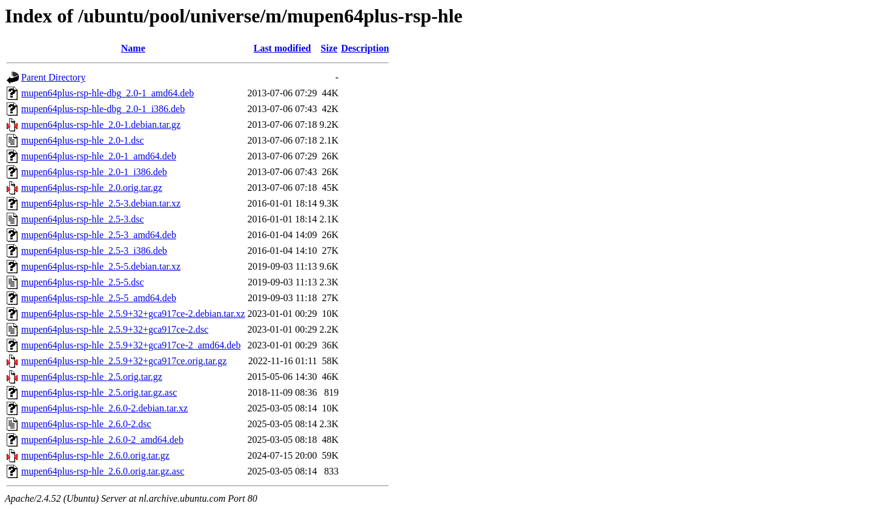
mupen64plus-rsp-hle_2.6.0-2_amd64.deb (102, 439)
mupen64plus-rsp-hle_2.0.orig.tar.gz (91, 187)
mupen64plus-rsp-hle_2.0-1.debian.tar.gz (100, 124)
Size (329, 48)
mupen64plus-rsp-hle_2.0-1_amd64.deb (98, 156)
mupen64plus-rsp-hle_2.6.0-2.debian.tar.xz (104, 408)
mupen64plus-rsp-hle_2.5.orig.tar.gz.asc (99, 392)
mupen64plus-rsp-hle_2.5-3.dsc (82, 219)
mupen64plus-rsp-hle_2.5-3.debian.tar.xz (100, 203)
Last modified (282, 48)
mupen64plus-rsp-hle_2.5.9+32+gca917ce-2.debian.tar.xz (133, 313)
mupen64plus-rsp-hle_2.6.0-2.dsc (86, 424)
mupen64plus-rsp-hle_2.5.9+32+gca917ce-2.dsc (114, 329)
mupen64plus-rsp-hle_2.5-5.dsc (82, 282)
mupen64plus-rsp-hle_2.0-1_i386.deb (94, 172)
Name (133, 48)
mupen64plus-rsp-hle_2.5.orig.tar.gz (91, 376)
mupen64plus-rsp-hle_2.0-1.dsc (82, 140)
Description (365, 48)
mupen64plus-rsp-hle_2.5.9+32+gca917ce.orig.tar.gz (123, 361)
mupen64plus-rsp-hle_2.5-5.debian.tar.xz (100, 266)
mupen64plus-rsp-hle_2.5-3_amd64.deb (98, 235)
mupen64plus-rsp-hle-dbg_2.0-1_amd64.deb (107, 93)
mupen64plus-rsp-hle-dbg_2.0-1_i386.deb (103, 109)
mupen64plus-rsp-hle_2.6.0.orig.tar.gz (95, 455)
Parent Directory (53, 77)
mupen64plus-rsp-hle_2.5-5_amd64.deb (98, 298)
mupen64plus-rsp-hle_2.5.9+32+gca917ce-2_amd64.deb (130, 345)
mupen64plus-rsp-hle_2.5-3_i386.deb (94, 250)
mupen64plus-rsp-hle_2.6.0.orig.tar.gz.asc (102, 471)
